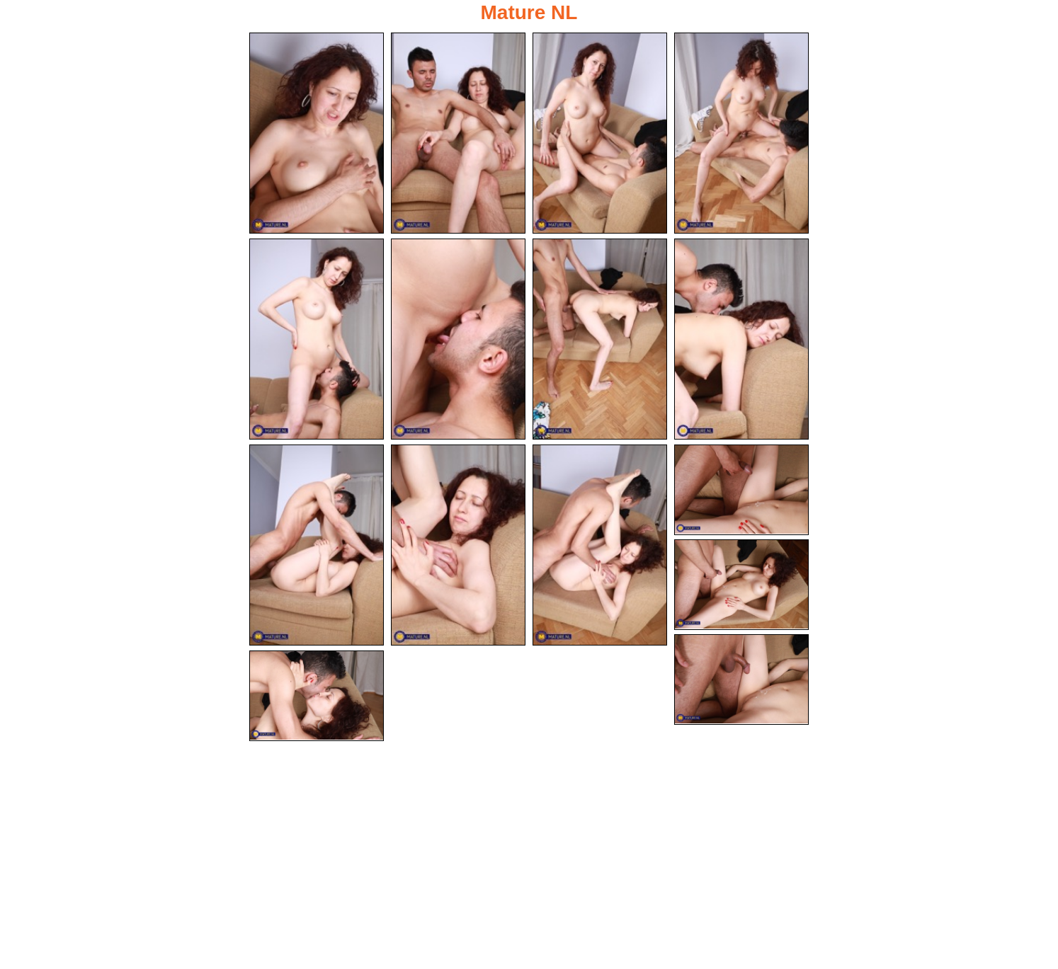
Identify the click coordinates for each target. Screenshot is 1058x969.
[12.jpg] (741, 490)
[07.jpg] (600, 339)
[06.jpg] (458, 339)
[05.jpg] (316, 339)
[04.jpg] (741, 133)
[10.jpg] (458, 545)
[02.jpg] (458, 133)
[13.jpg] (741, 584)
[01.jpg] (316, 133)
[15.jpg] (316, 695)
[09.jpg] (316, 545)
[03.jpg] (600, 133)
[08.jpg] (741, 339)
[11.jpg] (600, 545)
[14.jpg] (741, 679)
